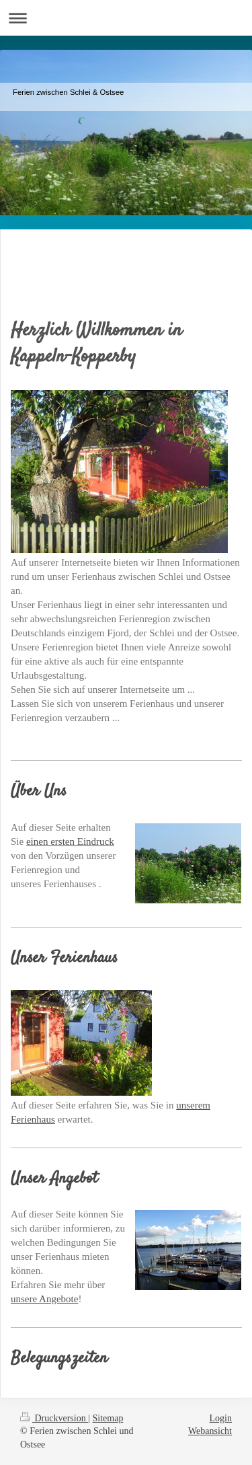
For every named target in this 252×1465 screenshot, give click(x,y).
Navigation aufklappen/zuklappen (126, 17)
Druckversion (54, 1418)
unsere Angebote (44, 1298)
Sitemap (108, 1418)
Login (221, 1418)
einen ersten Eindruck (70, 841)
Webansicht (210, 1431)
